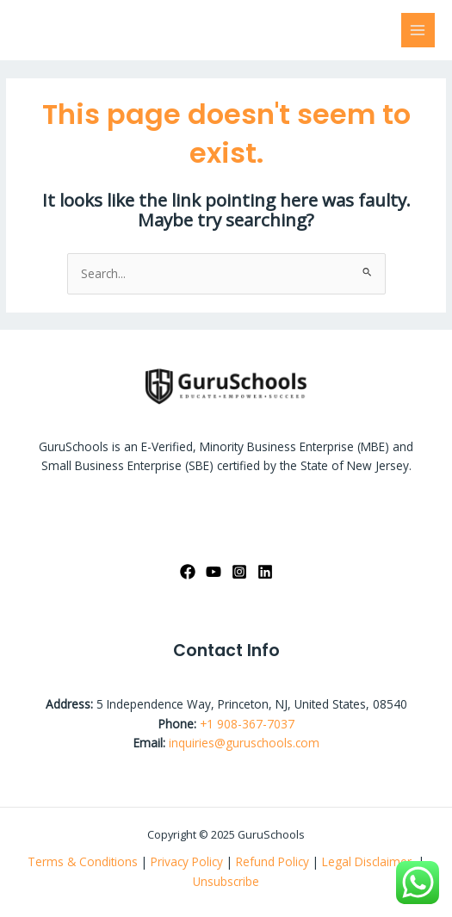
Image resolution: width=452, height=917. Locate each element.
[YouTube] (213, 571)
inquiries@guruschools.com (244, 742)
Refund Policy (274, 861)
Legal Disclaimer (368, 861)
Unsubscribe (226, 881)
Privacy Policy (187, 861)
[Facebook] (187, 571)
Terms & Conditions (83, 861)
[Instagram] (239, 571)
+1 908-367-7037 (247, 724)
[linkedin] (265, 571)
